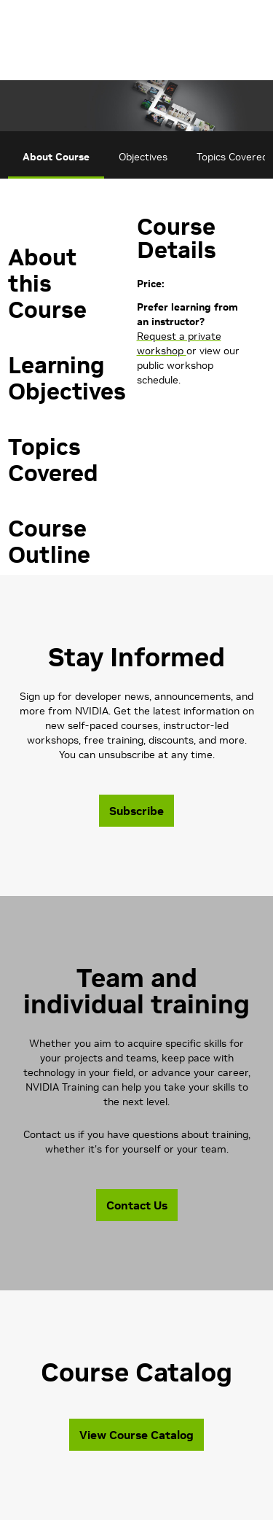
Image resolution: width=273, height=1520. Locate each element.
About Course (56, 156)
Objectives (143, 156)
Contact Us (136, 1205)
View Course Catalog (136, 1434)
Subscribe (136, 810)
